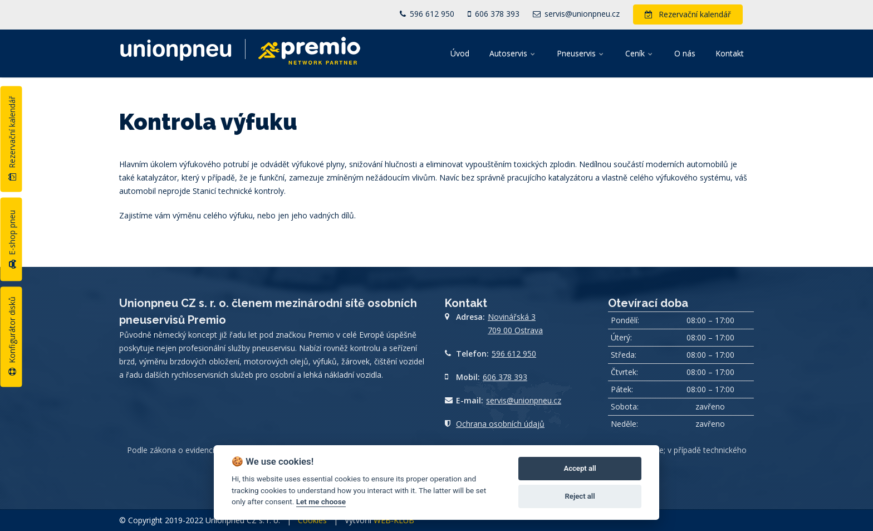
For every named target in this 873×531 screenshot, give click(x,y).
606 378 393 (493, 13)
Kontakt (729, 53)
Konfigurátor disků (12, 336)
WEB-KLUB (394, 520)
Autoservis (513, 53)
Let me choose (321, 501)
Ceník (639, 53)
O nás (684, 53)
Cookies (312, 520)
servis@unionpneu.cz (576, 13)
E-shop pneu (12, 239)
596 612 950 (427, 13)
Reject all (580, 496)
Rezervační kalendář (12, 138)
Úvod (459, 53)
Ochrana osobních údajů (500, 423)
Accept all (579, 468)
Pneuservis (581, 53)
